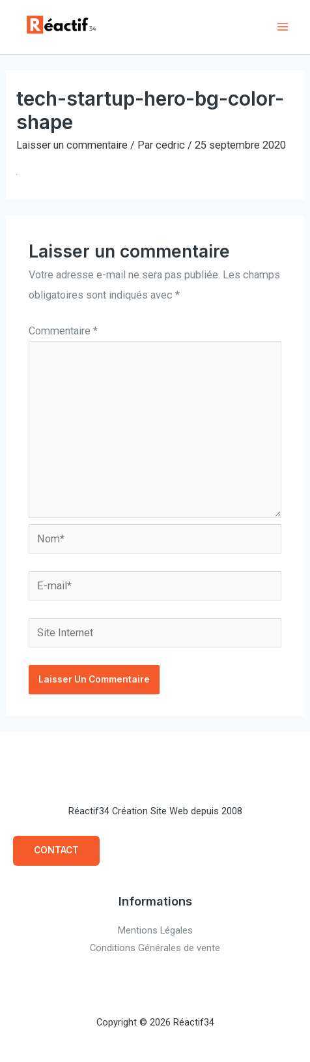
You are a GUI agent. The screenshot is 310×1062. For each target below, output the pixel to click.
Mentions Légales (155, 930)
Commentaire (63, 331)
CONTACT (56, 850)
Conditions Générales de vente (155, 948)
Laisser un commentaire (72, 145)
